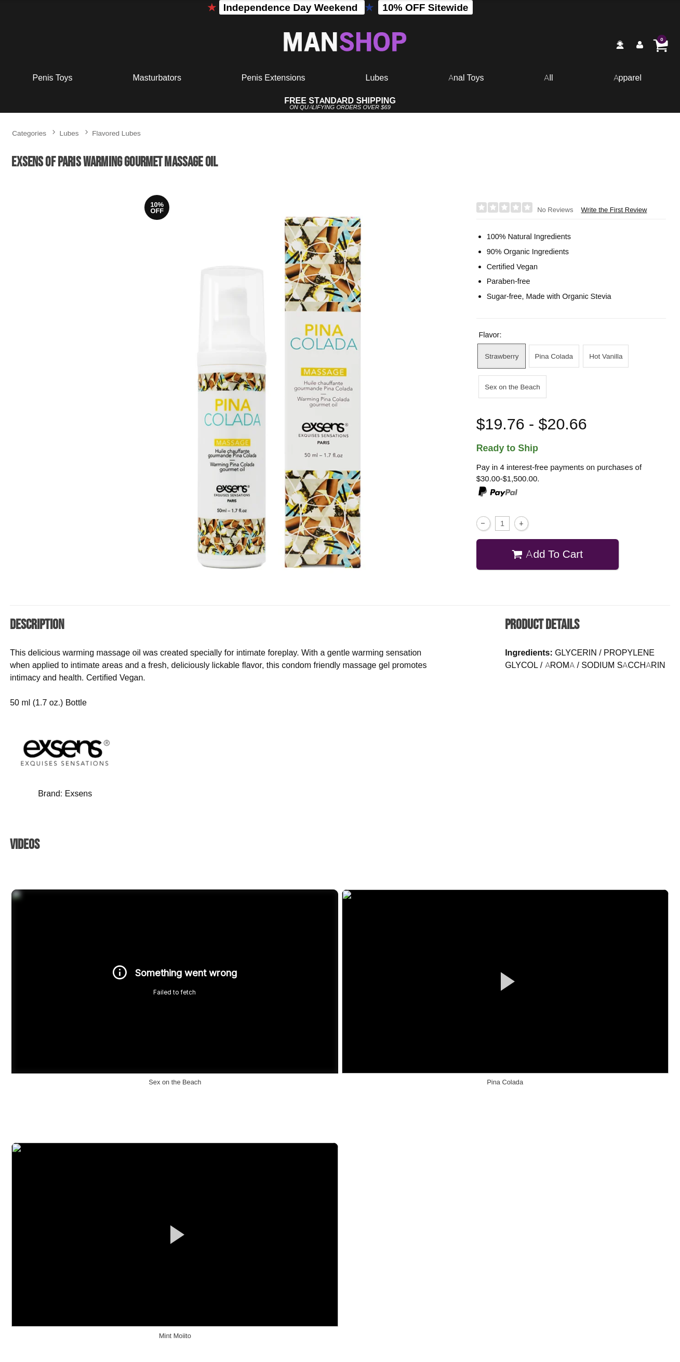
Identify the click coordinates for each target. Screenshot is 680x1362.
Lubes (377, 77)
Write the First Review (614, 210)
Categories (29, 132)
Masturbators (157, 77)
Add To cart (547, 553)
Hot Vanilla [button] (605, 355)
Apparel (628, 77)
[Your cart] (660, 44)
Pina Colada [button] (554, 355)
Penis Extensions (273, 77)
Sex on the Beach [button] (512, 386)
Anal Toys (466, 77)
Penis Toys (53, 77)
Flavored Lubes (116, 132)
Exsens (78, 793)
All (548, 77)
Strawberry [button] (501, 355)
